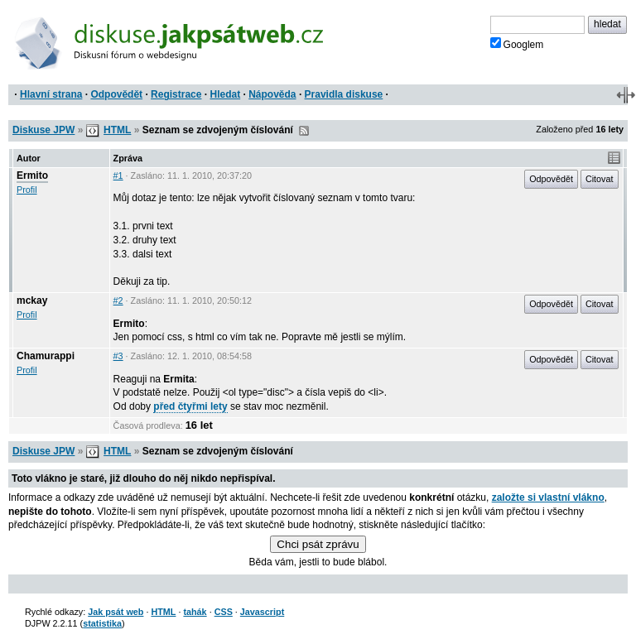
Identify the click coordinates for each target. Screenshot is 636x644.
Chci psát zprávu (318, 544)
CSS (223, 612)
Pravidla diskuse (344, 94)
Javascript (262, 612)
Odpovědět (116, 94)
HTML (117, 130)
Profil (27, 190)
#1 (118, 175)
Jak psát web (115, 612)
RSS (304, 131)
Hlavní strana (51, 94)
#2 (118, 300)
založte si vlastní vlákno (548, 497)
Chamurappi (46, 356)
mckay (32, 300)
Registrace (176, 94)
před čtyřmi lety (190, 406)
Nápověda (272, 94)
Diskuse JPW (43, 130)
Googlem (517, 43)
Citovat (599, 179)
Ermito (32, 175)
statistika (102, 623)
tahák (194, 612)
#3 (118, 356)
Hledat (225, 94)
